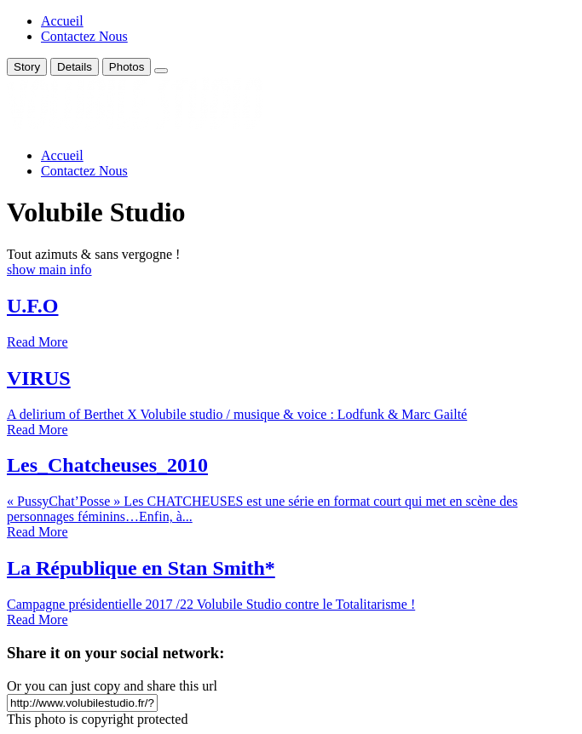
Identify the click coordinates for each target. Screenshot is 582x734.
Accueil (62, 21)
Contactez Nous (84, 36)
